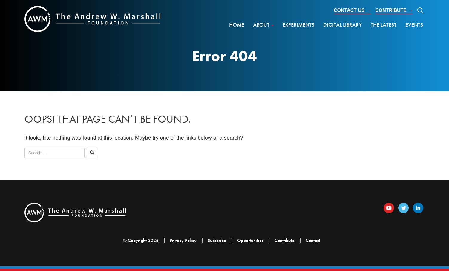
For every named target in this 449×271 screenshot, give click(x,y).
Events (414, 24)
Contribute (394, 10)
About (263, 24)
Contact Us (352, 10)
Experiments (298, 24)
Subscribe (217, 240)
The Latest (383, 24)
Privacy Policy (183, 240)
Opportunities (250, 240)
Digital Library (342, 24)
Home (236, 24)
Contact (313, 240)
